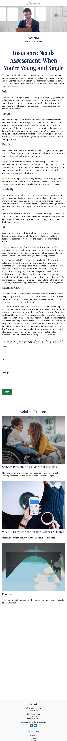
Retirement (33, 736)
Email (4, 359)
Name (4, 346)
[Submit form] (7, 392)
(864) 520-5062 (36, 708)
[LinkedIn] (35, 725)
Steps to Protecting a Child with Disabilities (29, 467)
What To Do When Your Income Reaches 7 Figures (33, 532)
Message (5, 372)
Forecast (7, 594)
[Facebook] (31, 725)
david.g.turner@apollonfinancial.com (33, 722)
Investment (33, 738)
